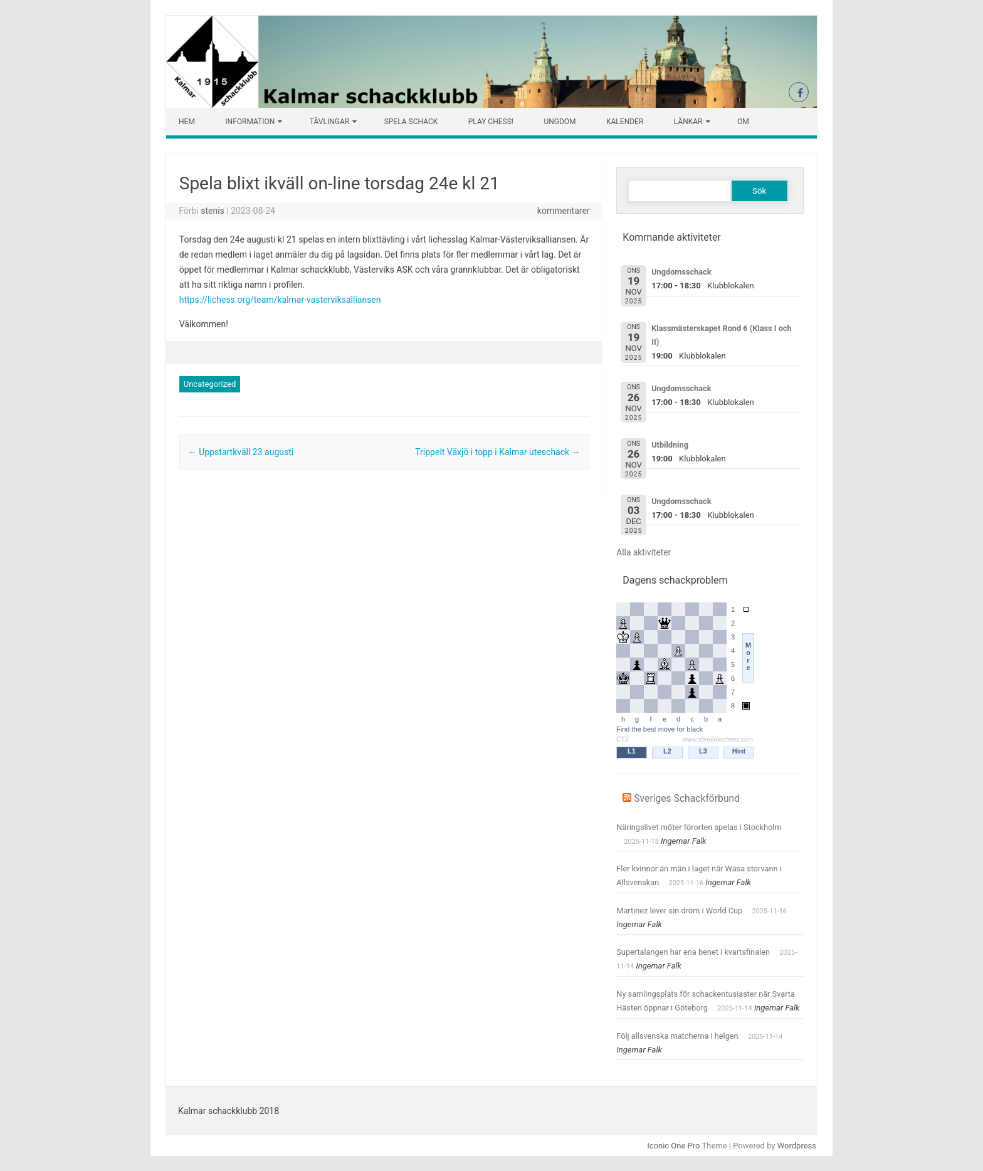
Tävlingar (329, 121)
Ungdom (560, 121)
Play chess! (490, 121)
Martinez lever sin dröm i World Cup (679, 910)
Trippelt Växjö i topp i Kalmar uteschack (497, 452)
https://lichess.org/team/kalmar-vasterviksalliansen (280, 300)
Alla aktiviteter (643, 552)
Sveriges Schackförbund (687, 798)
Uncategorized (210, 384)
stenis (212, 211)
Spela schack (411, 121)
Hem (187, 121)
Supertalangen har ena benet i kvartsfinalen (693, 952)
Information (250, 121)
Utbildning (669, 444)
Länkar (688, 121)
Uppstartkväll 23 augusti (240, 452)
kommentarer (563, 211)
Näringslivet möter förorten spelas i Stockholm (698, 827)
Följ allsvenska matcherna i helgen (677, 1036)
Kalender (624, 121)
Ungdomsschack (681, 271)
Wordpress (796, 1145)
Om (743, 121)
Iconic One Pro (673, 1145)
